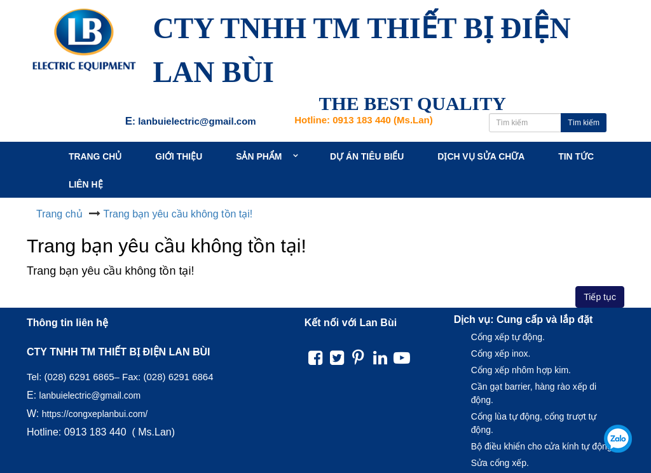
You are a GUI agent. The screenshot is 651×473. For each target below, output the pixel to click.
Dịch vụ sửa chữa (486, 156)
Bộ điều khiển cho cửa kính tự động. (543, 446)
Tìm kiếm (584, 122)
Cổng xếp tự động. (508, 337)
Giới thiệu (180, 156)
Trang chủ (96, 156)
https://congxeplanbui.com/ (95, 414)
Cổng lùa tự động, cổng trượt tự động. (534, 423)
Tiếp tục (600, 297)
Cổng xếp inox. (501, 353)
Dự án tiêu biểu (370, 156)
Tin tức (582, 156)
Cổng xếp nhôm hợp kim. (521, 370)
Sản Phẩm (263, 156)
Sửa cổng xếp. (500, 463)
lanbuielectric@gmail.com (90, 395)
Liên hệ (86, 184)
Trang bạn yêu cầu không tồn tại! (178, 214)
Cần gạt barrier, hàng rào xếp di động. (534, 393)
